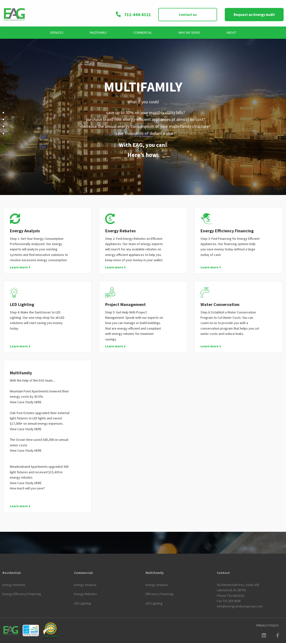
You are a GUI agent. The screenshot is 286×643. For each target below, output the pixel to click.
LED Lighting (22, 304)
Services (56, 32)
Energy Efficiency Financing (227, 231)
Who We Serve (189, 32)
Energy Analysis (25, 231)
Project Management (125, 304)
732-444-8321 (133, 14)
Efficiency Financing (159, 594)
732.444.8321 (236, 595)
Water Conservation (220, 304)
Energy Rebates (120, 231)
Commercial (142, 32)
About (231, 32)
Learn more (19, 267)
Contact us (188, 14)
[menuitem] (57, 32)
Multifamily (98, 32)
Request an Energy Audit (254, 14)
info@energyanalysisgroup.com (240, 606)
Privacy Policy (267, 625)
